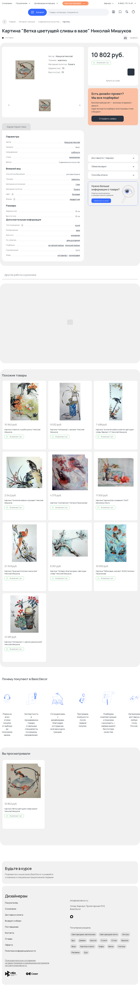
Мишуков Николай (72, 142)
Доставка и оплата (14, 914)
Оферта (9, 944)
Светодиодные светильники (83, 934)
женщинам (75, 235)
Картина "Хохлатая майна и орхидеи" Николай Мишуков (24, 501)
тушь (77, 184)
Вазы (74, 946)
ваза (78, 230)
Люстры (125, 934)
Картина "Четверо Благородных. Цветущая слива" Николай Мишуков (68, 572)
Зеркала (124, 940)
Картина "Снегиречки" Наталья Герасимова (68, 503)
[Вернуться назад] (4, 21)
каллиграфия (74, 255)
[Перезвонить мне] (113, 193)
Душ (86, 952)
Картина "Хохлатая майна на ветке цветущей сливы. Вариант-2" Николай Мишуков (115, 430)
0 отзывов (9, 38)
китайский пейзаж (56, 245)
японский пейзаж (72, 245)
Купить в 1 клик (113, 80)
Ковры (101, 946)
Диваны (82, 940)
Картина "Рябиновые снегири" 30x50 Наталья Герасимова (115, 572)
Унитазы (121, 946)
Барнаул (109, 3)
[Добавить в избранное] (42, 385)
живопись (75, 179)
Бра (73, 940)
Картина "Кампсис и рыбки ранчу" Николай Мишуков (22, 430)
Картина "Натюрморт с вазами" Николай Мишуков (67, 430)
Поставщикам (11, 926)
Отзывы (8, 938)
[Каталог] (37, 12)
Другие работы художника (20, 275)
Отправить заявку (107, 118)
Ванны (110, 946)
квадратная (75, 199)
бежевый (76, 194)
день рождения (73, 240)
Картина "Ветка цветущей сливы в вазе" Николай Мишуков (21, 810)
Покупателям (11, 902)
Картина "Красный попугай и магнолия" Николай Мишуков (21, 572)
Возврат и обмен (13, 920)
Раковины (76, 952)
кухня (77, 225)
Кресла (93, 940)
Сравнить (130, 37)
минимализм (74, 157)
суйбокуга (75, 152)
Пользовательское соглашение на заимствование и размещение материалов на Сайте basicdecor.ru (27, 963)
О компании (7, 3)
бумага (77, 189)
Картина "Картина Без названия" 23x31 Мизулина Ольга (112, 501)
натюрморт (63, 255)
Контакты (9, 932)
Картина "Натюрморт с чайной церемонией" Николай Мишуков (23, 643)
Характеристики (16, 126)
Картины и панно (87, 946)
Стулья (104, 940)
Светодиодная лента (109, 934)
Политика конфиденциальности (20, 950)
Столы (114, 940)
